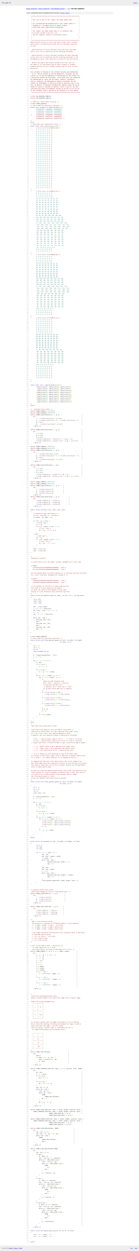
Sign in (135, 3)
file (62, 13)
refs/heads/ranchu (58, 9)
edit (67, 13)
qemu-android (31, 9)
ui (69, 9)
